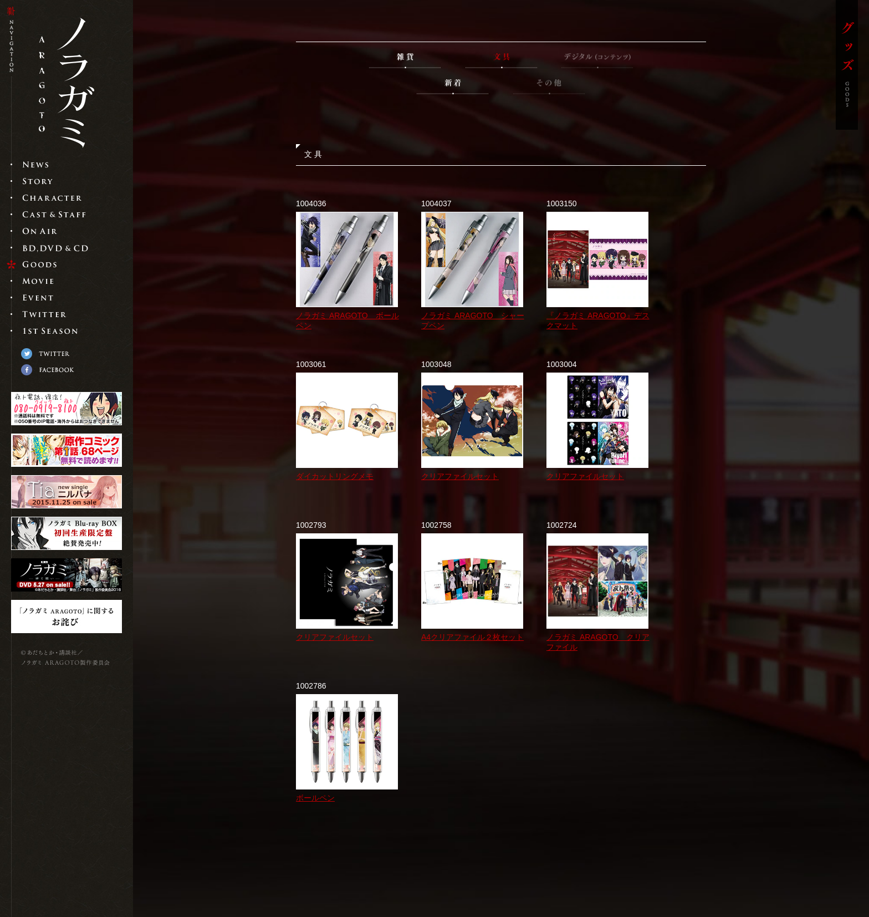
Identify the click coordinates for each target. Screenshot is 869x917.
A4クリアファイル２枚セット (472, 637)
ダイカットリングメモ (335, 476)
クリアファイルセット (460, 476)
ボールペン (315, 797)
